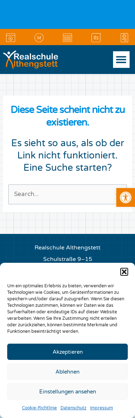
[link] (125, 197)
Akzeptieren (68, 352)
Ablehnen (67, 372)
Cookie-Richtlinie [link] (39, 407)
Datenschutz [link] (73, 407)
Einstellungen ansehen (67, 391)
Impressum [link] (101, 407)
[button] (124, 271)
